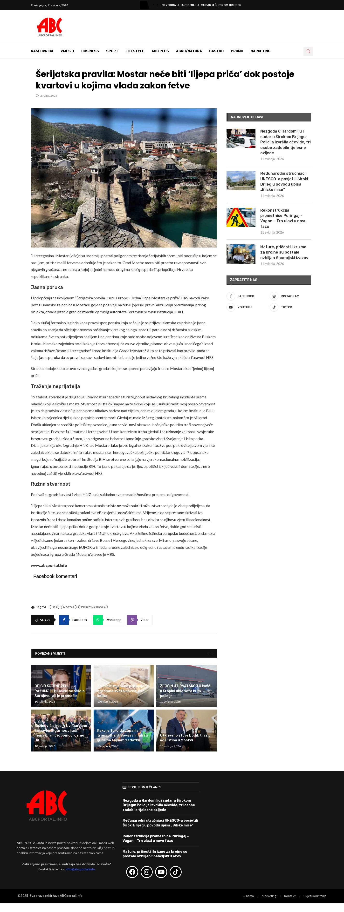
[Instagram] (290, 296)
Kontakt (290, 896)
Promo (237, 51)
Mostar (68, 607)
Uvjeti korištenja (314, 896)
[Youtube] (247, 307)
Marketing (260, 51)
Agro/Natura (189, 51)
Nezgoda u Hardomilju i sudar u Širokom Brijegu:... (203, 5)
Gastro (216, 51)
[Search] (308, 51)
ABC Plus (160, 51)
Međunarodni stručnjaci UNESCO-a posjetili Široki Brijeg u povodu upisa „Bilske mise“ (284, 181)
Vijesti (67, 51)
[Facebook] (247, 296)
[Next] (212, 653)
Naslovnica (42, 51)
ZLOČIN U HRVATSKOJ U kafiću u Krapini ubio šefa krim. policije (186, 691)
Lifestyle (134, 51)
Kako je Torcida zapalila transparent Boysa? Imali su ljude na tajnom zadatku (122, 735)
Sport (112, 51)
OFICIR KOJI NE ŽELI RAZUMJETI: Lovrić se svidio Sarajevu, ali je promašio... (59, 691)
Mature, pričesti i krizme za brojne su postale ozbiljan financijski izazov (284, 252)
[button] (153, 5)
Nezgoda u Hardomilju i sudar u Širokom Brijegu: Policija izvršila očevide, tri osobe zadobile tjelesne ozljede (285, 142)
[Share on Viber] (139, 620)
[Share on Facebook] (75, 620)
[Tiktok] (290, 307)
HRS (54, 607)
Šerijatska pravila (93, 607)
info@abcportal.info (80, 869)
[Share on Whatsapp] (109, 620)
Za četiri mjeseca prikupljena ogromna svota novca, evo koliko (123, 691)
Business (90, 51)
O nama (248, 896)
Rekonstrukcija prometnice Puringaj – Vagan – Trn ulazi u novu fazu (283, 218)
